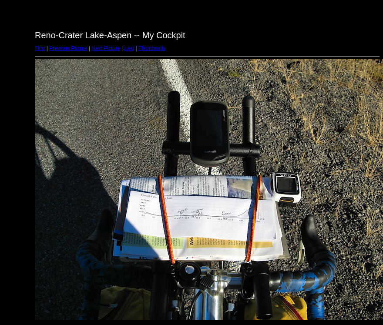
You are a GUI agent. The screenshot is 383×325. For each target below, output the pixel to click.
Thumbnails (151, 48)
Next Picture (105, 48)
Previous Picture (68, 48)
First (40, 48)
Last (129, 48)
